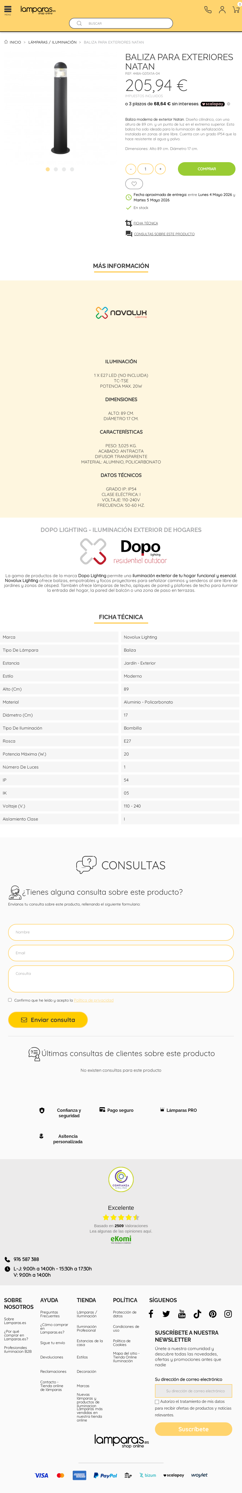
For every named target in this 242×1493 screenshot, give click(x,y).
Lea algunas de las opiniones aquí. (121, 1231)
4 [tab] (72, 170)
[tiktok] (197, 1314)
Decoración (86, 1371)
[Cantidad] (145, 169)
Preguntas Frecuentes (50, 1314)
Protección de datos (125, 1314)
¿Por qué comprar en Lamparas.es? (16, 1335)
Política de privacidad (94, 1000)
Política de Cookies (122, 1342)
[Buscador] (79, 23)
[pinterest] (212, 1314)
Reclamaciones (53, 1371)
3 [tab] (64, 170)
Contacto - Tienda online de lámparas (51, 1386)
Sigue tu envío (52, 1342)
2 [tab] (56, 170)
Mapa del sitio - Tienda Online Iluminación (126, 1357)
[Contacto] (207, 9)
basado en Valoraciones (121, 1225)
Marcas (83, 1385)
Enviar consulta (48, 1020)
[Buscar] (126, 23)
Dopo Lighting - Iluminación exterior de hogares (121, 529)
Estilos (82, 1357)
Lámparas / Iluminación (87, 1314)
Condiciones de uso (126, 1328)
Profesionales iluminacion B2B (18, 1349)
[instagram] (228, 1314)
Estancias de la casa (90, 1342)
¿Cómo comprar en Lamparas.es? (54, 1328)
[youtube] (181, 1314)
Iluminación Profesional (87, 1328)
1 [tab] (48, 170)
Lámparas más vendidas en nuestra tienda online (90, 1414)
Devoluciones (51, 1357)
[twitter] (166, 1314)
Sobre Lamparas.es (15, 1320)
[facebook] (151, 1314)
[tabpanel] (60, 108)
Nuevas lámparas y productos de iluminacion (88, 1400)
